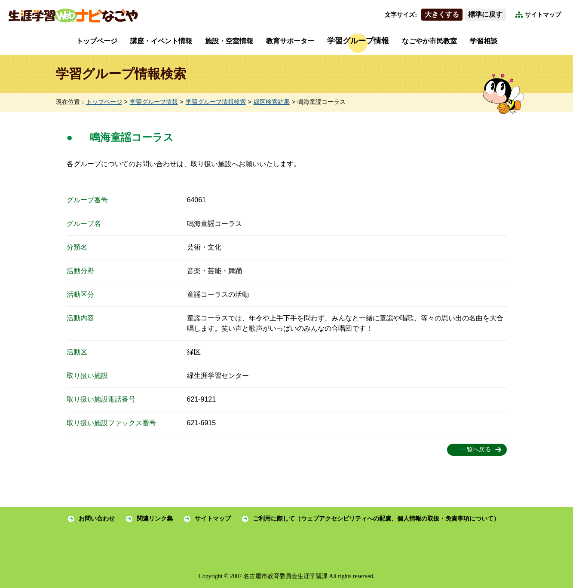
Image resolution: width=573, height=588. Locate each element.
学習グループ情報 (358, 41)
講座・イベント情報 (161, 41)
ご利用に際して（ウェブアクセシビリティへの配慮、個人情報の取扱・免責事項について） (376, 518)
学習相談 (483, 41)
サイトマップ (543, 15)
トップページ (96, 41)
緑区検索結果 (272, 102)
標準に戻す (485, 14)
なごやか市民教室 (429, 41)
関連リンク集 (155, 518)
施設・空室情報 (229, 41)
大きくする (442, 14)
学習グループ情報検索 (216, 102)
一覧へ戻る (476, 449)
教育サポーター (290, 41)
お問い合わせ (97, 518)
